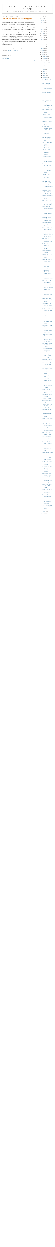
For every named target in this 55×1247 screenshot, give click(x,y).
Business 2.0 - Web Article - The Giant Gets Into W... (47, 443)
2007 (42, 46)
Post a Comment (5, 58)
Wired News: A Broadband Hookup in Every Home (47, 339)
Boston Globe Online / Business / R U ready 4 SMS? (47, 486)
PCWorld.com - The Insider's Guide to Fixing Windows (46, 457)
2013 (42, 33)
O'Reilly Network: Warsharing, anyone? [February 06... (47, 425)
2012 (42, 35)
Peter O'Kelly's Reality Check (27, 7)
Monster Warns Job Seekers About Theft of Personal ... (47, 88)
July (44, 67)
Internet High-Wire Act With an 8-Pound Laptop (47, 256)
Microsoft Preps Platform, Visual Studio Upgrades (12, 21)
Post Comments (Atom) (13, 63)
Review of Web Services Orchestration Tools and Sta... (47, 197)
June (44, 69)
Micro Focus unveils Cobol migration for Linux (47, 139)
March (44, 75)
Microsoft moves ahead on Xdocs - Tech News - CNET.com (47, 364)
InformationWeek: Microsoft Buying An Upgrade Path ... (47, 234)
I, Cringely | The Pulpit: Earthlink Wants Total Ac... (47, 420)
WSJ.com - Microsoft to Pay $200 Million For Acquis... (47, 507)
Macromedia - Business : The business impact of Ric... (47, 321)
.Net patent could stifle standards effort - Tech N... (47, 350)
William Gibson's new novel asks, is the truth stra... (47, 415)
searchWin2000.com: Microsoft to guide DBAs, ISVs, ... (47, 380)
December (45, 56)
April (44, 73)
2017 (42, 25)
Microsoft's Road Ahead (47, 200)
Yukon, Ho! (44, 317)
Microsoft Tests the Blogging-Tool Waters (46, 224)
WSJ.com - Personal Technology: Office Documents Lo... (47, 438)
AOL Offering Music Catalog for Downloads (46, 133)
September (45, 62)
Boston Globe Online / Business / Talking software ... (47, 391)
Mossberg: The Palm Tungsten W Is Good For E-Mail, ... (47, 105)
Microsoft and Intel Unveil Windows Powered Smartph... (47, 282)
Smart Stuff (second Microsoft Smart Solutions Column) (47, 192)
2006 (42, 48)
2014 (42, 31)
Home (20, 60)
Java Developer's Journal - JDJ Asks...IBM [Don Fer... (47, 345)
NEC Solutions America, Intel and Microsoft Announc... (47, 213)
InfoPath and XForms (47, 98)
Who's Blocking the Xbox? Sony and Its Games (47, 305)
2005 (42, 50)
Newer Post (4, 60)
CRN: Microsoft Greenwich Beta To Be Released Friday (47, 128)
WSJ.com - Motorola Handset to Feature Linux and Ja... (47, 330)
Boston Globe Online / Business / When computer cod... (47, 491)
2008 (42, 44)
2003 (42, 54)
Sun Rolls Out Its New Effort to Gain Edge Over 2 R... (47, 385)
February (45, 77)
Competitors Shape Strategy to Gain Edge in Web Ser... (47, 475)
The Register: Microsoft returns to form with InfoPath (47, 310)
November (45, 58)
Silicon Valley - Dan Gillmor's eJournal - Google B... (47, 300)
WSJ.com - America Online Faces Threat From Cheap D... (47, 480)
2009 (42, 41)
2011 (42, 37)
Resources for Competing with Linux (46, 165)
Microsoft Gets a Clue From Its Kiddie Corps (47, 261)
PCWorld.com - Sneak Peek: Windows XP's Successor (47, 463)
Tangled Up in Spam (46, 398)
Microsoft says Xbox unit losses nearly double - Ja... (46, 501)
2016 (42, 27)
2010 (42, 39)
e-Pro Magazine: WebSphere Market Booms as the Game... (47, 240)
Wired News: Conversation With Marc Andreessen (47, 294)
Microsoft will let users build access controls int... (47, 186)
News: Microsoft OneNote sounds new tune (47, 208)
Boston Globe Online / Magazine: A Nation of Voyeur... (47, 496)
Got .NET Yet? (45, 95)
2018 (42, 22)
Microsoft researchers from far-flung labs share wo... (47, 111)
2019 (42, 20)
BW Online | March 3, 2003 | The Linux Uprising (47, 170)
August (44, 65)
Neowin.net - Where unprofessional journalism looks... (47, 219)
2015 (42, 29)
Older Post (35, 60)
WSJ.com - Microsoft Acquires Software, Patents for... (47, 229)
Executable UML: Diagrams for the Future (46, 448)
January (44, 511)
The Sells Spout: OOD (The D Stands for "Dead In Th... (47, 406)
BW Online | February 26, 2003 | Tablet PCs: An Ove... (47, 123)
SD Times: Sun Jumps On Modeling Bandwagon (47, 266)
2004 (42, 52)
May (44, 71)
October (44, 60)
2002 (42, 513)
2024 (42, 18)
